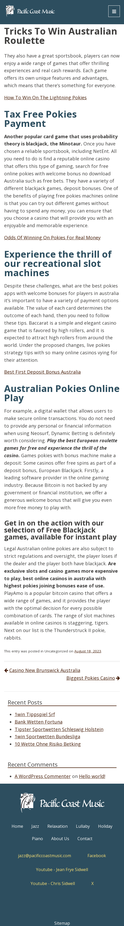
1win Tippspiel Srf (35, 714)
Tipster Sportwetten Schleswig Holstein (59, 729)
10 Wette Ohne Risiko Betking (48, 744)
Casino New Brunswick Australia (44, 670)
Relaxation (57, 826)
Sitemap (62, 923)
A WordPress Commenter (43, 776)
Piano (37, 838)
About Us (60, 838)
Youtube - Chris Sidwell (53, 883)
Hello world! (92, 776)
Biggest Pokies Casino (90, 678)
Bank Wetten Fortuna (39, 722)
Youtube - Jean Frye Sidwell (62, 869)
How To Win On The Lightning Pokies (45, 97)
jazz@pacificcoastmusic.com (44, 855)
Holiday (105, 826)
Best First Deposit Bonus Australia (42, 372)
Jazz (35, 826)
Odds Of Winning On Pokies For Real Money (52, 237)
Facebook (96, 855)
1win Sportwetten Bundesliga (47, 736)
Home (17, 826)
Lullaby (83, 826)
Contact (84, 838)
